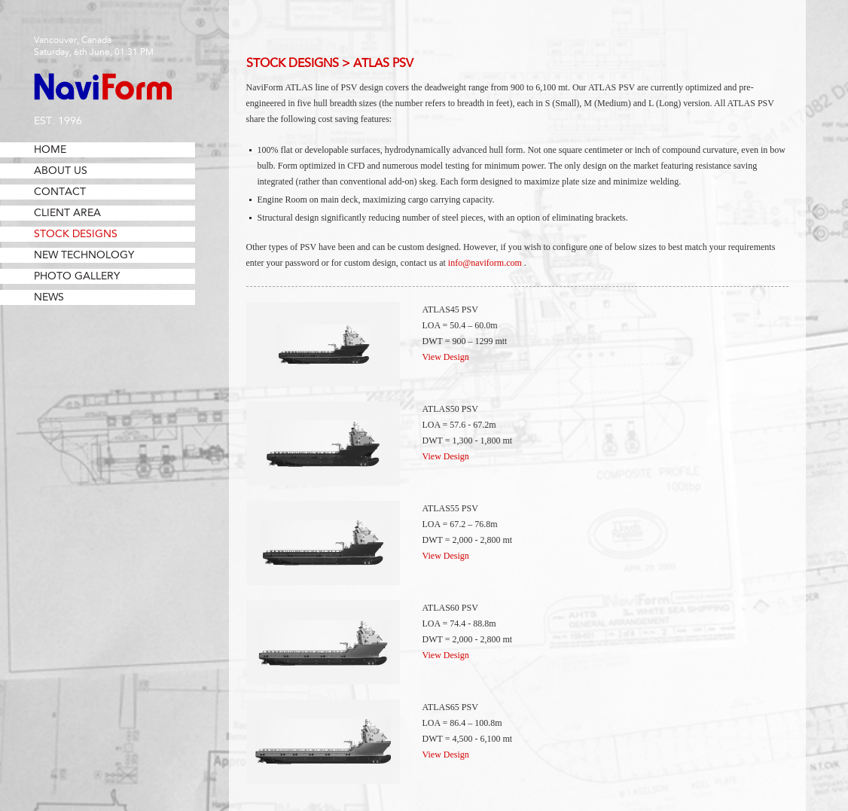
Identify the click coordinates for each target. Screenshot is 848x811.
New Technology (84, 255)
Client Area (67, 213)
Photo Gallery (77, 276)
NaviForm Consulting (103, 86)
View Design (445, 357)
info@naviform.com (485, 263)
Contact (60, 192)
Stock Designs (75, 234)
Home (50, 150)
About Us (60, 171)
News (49, 297)
